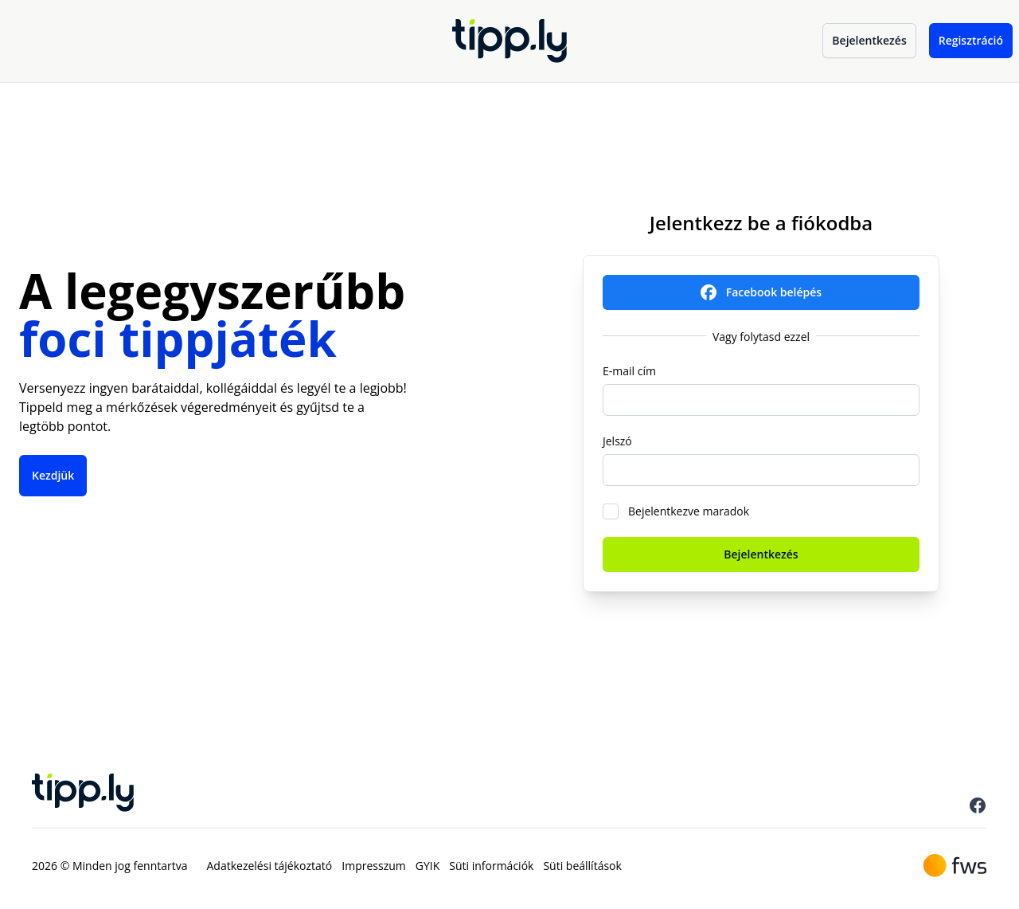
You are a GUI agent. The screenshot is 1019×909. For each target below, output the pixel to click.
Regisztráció (971, 40)
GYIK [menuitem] (428, 865)
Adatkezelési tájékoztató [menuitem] (270, 865)
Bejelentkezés (869, 40)
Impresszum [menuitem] (373, 865)
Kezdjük (53, 475)
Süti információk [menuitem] (491, 865)
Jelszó (617, 441)
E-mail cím (629, 370)
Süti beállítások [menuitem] (582, 865)
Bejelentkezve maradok (688, 511)
